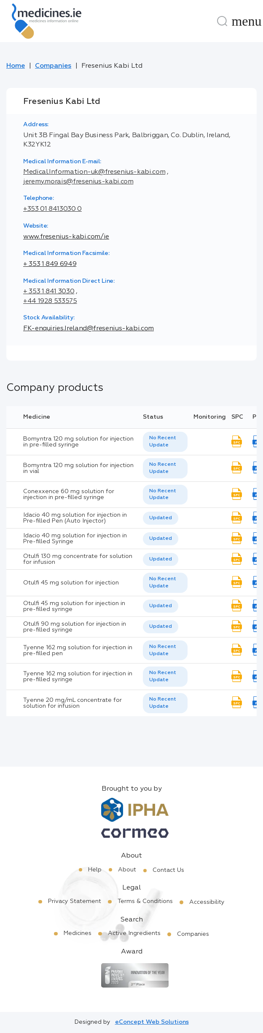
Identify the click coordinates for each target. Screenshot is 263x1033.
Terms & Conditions (145, 901)
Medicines (77, 933)
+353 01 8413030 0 (52, 209)
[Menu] (246, 21)
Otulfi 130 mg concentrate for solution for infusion (77, 559)
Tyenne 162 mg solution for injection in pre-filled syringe (77, 676)
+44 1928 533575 (50, 301)
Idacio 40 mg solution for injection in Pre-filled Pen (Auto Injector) (75, 518)
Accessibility (207, 902)
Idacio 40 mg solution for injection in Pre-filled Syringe (75, 538)
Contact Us (168, 870)
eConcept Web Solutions (152, 1022)
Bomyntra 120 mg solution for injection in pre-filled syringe (78, 442)
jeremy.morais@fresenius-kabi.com (78, 181)
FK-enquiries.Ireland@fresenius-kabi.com (88, 328)
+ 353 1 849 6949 (49, 264)
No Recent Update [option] (162, 442)
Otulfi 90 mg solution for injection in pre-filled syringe (74, 627)
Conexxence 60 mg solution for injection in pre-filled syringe (68, 494)
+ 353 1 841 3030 (48, 291)
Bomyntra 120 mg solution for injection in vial (78, 468)
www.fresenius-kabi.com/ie (66, 237)
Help (95, 870)
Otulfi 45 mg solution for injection (71, 583)
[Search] (222, 21)
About (127, 870)
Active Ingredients (134, 933)
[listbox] (165, 442)
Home (15, 66)
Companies (53, 66)
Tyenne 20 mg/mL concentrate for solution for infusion (72, 703)
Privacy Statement (74, 901)
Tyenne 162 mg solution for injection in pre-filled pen (77, 650)
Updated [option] (160, 517)
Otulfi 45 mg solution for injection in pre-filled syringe (74, 606)
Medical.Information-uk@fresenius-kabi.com (94, 172)
